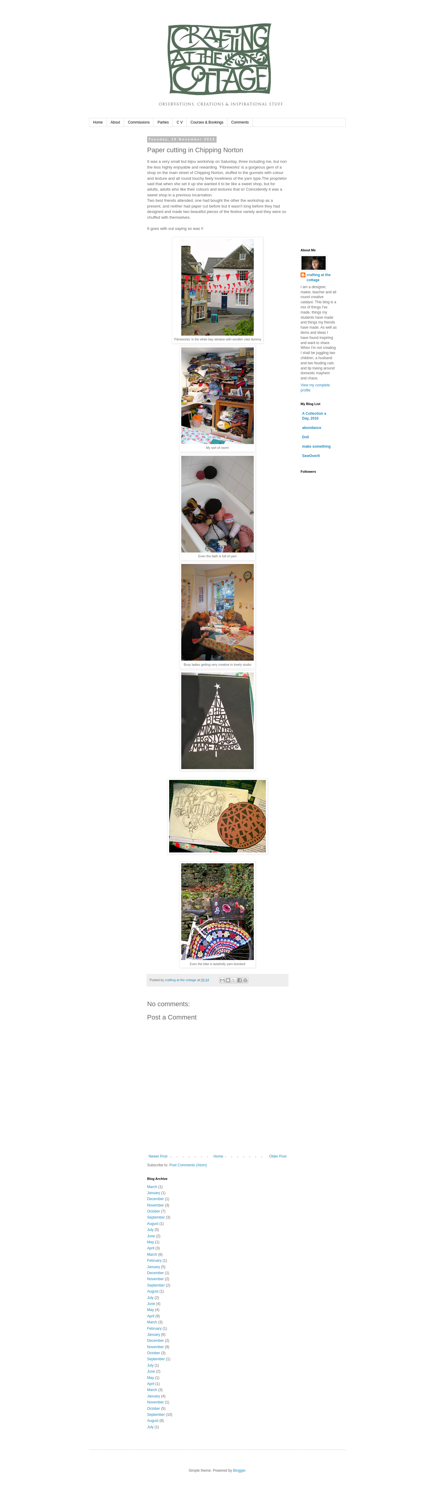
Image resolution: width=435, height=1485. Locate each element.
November (155, 1205)
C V (180, 122)
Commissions (139, 122)
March (152, 1187)
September (156, 1217)
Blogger (239, 1470)
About (115, 122)
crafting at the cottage (318, 277)
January (153, 1193)
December (155, 1199)
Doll (305, 437)
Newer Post (158, 1156)
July (150, 1230)
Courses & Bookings (207, 122)
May (150, 1242)
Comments (240, 122)
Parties (163, 122)
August (152, 1224)
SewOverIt (311, 456)
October (153, 1211)
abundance (311, 428)
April (150, 1248)
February (154, 1260)
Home (98, 122)
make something (316, 446)
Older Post (277, 1156)
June (151, 1236)
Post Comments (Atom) (188, 1165)
